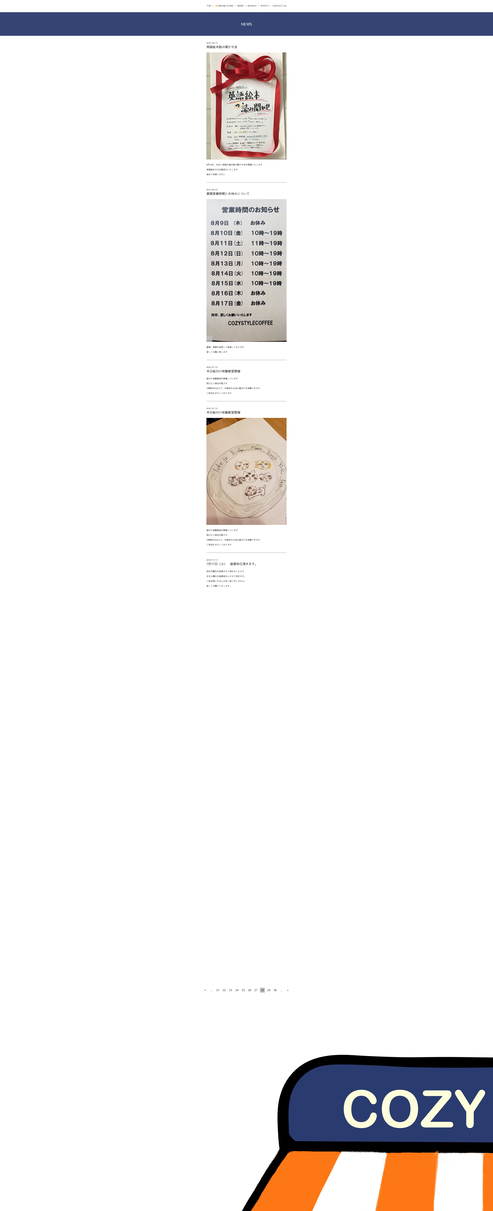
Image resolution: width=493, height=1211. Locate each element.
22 (224, 990)
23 (230, 990)
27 (256, 990)
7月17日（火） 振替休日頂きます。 (232, 564)
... (211, 990)
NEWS (240, 6)
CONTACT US (279, 6)
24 (237, 990)
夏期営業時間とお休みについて (228, 193)
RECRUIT (252, 6)
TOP (209, 6)
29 (268, 990)
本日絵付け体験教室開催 (223, 371)
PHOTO (264, 6)
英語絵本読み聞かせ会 (221, 47)
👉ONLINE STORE (224, 6)
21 (217, 990)
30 (275, 990)
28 (262, 990)
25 (243, 990)
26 (249, 990)
